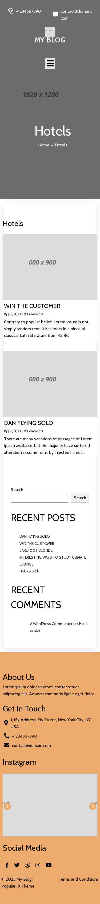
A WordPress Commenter (51, 623)
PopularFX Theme (17, 886)
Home (43, 144)
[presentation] (7, 806)
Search (17, 489)
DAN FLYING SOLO (34, 536)
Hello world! (29, 571)
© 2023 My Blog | (17, 879)
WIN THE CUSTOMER (36, 543)
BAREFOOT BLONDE (36, 550)
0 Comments (33, 314)
